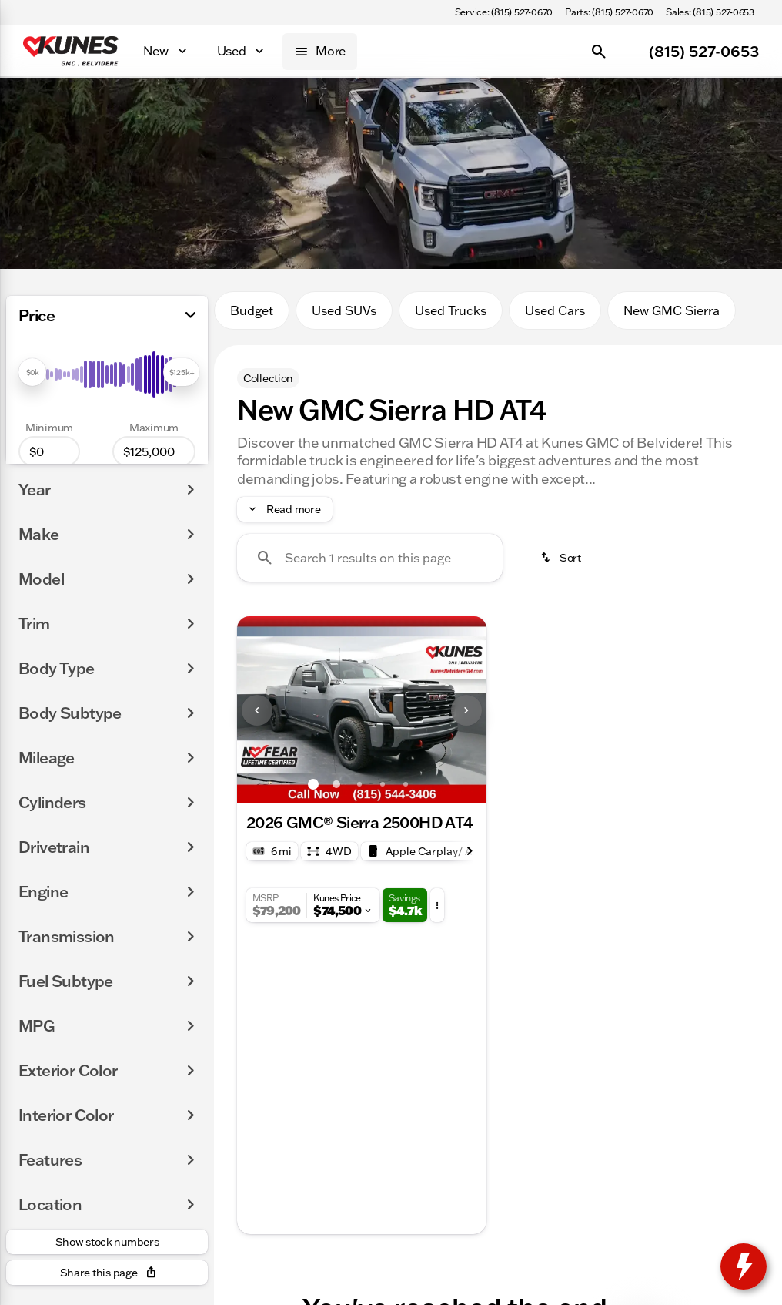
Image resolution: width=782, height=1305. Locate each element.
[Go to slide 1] (313, 784)
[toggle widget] (743, 1266)
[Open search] (598, 51)
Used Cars (555, 310)
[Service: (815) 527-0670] (504, 12)
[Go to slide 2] (336, 784)
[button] (256, 709)
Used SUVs (344, 310)
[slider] (32, 372)
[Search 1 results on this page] (369, 557)
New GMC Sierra (671, 310)
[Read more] (285, 509)
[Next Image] (466, 710)
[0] (49, 451)
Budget (251, 310)
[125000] (154, 451)
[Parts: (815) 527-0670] (609, 12)
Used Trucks (450, 310)
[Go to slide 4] (382, 784)
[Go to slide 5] (405, 784)
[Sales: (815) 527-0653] (710, 12)
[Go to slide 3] (359, 784)
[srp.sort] (561, 557)
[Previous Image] (257, 710)
